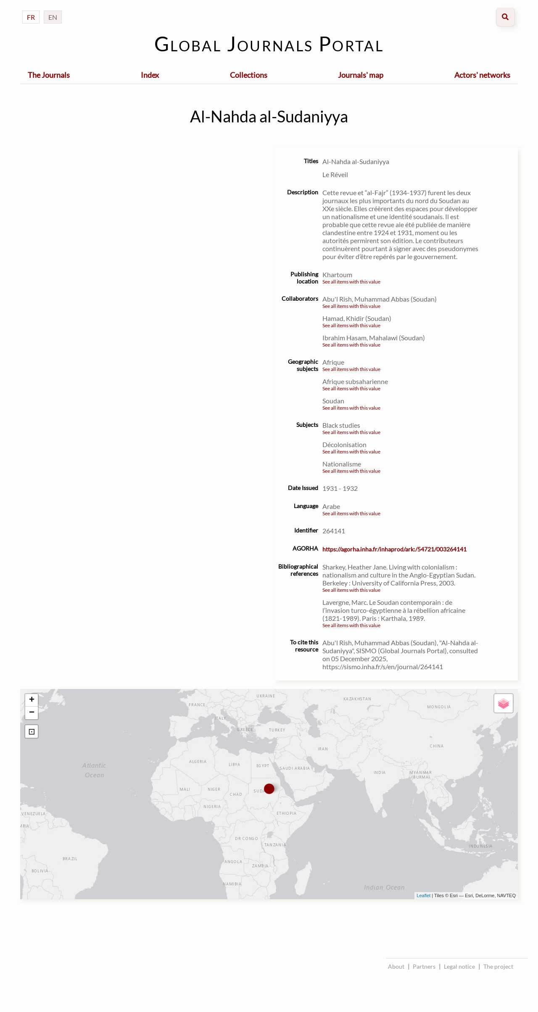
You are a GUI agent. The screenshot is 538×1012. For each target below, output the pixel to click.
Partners (424, 966)
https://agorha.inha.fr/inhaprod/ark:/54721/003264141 (394, 549)
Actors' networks (482, 74)
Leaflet (423, 895)
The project (498, 966)
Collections (248, 74)
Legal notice (459, 966)
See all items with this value (351, 281)
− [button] (31, 713)
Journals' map (360, 74)
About (396, 966)
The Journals (49, 74)
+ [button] (31, 700)
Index (150, 74)
